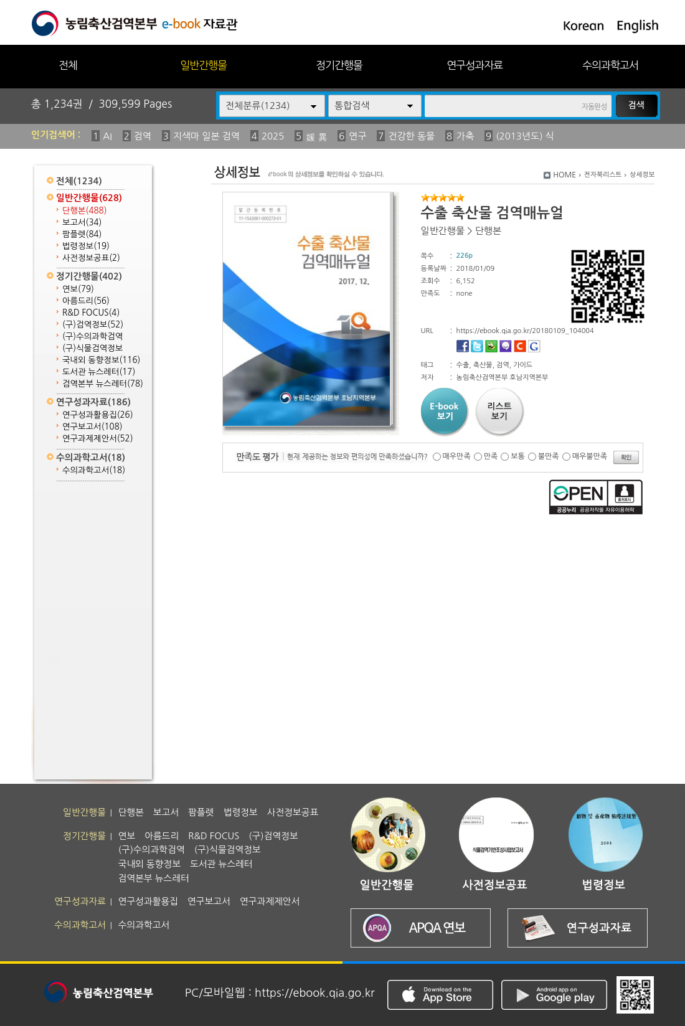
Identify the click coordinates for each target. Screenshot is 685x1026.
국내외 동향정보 (101, 360)
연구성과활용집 (97, 415)
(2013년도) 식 (525, 136)
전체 (68, 65)
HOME (564, 175)
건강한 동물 (411, 136)
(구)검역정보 (92, 325)
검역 (142, 136)
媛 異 (316, 137)
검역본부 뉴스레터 (102, 384)
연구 (357, 136)
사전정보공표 (91, 258)
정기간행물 (339, 65)
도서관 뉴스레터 (98, 372)
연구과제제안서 (97, 439)
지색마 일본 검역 (206, 136)
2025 (273, 136)
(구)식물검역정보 (92, 348)
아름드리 (86, 301)
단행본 (84, 211)
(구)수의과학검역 (92, 336)
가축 (465, 136)
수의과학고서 (610, 65)
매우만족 (457, 456)
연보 (78, 289)
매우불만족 (589, 456)
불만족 (548, 456)
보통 (518, 456)
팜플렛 (82, 234)
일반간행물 (203, 65)
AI (107, 136)
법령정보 (86, 246)
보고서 (82, 223)
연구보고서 (92, 427)
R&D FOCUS (91, 313)
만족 (491, 456)
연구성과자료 (474, 65)
